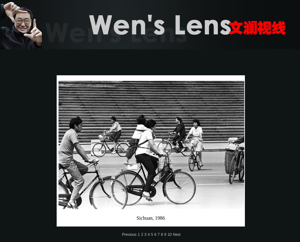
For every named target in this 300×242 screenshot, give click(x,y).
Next (177, 234)
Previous (129, 234)
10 (169, 234)
